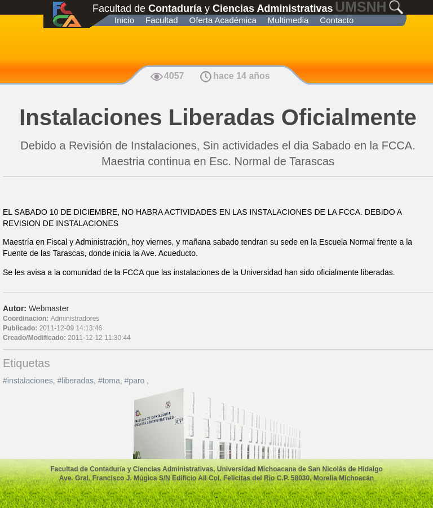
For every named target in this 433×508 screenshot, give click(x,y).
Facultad (161, 20)
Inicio (124, 20)
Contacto (337, 20)
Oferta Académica (223, 20)
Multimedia (288, 20)
